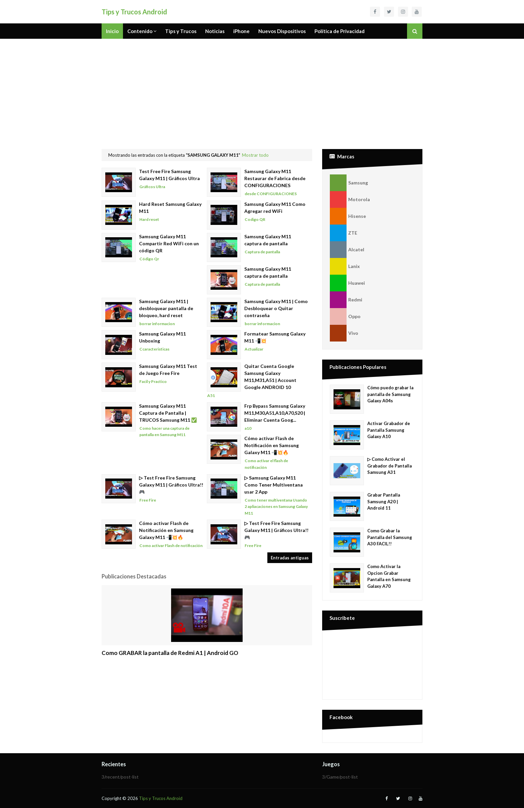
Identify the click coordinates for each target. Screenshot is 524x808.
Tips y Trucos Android (134, 12)
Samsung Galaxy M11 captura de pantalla (267, 240)
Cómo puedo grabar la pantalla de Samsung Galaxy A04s (390, 394)
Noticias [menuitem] (215, 31)
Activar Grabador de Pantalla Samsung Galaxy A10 (388, 430)
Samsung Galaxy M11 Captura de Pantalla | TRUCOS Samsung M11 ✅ (168, 413)
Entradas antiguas (290, 557)
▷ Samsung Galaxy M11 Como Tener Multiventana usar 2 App (273, 485)
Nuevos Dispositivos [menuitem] (282, 31)
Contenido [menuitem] (139, 31)
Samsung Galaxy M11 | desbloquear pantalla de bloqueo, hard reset (166, 308)
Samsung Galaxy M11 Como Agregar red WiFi (274, 207)
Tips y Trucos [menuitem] (180, 31)
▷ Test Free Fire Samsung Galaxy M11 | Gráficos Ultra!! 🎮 (171, 485)
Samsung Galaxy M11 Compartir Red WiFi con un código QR (169, 243)
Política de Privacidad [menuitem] (339, 31)
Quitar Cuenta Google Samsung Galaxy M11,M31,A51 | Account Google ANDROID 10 (270, 376)
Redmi (346, 299)
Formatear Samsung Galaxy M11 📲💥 (274, 337)
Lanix (345, 266)
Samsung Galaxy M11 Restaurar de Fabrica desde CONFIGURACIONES (274, 178)
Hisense (348, 216)
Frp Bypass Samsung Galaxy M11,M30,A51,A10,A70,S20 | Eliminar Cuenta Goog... (274, 413)
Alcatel (347, 249)
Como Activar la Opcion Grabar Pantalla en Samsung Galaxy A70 (389, 576)
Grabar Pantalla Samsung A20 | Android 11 (383, 501)
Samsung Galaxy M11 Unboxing (162, 337)
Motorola (350, 199)
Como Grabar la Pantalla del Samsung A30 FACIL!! (389, 537)
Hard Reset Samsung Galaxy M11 (170, 207)
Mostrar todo (255, 155)
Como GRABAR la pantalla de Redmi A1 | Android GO (170, 652)
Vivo (344, 333)
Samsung (349, 182)
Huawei (347, 283)
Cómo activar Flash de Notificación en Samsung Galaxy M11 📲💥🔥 (271, 445)
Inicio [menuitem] (112, 31)
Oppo (345, 316)
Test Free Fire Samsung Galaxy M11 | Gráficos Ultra (169, 174)
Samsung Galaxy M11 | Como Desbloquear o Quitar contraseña (276, 308)
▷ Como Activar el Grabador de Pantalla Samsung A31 (389, 465)
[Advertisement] (262, 89)
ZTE (343, 233)
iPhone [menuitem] (241, 31)
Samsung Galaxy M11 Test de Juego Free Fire (168, 369)
